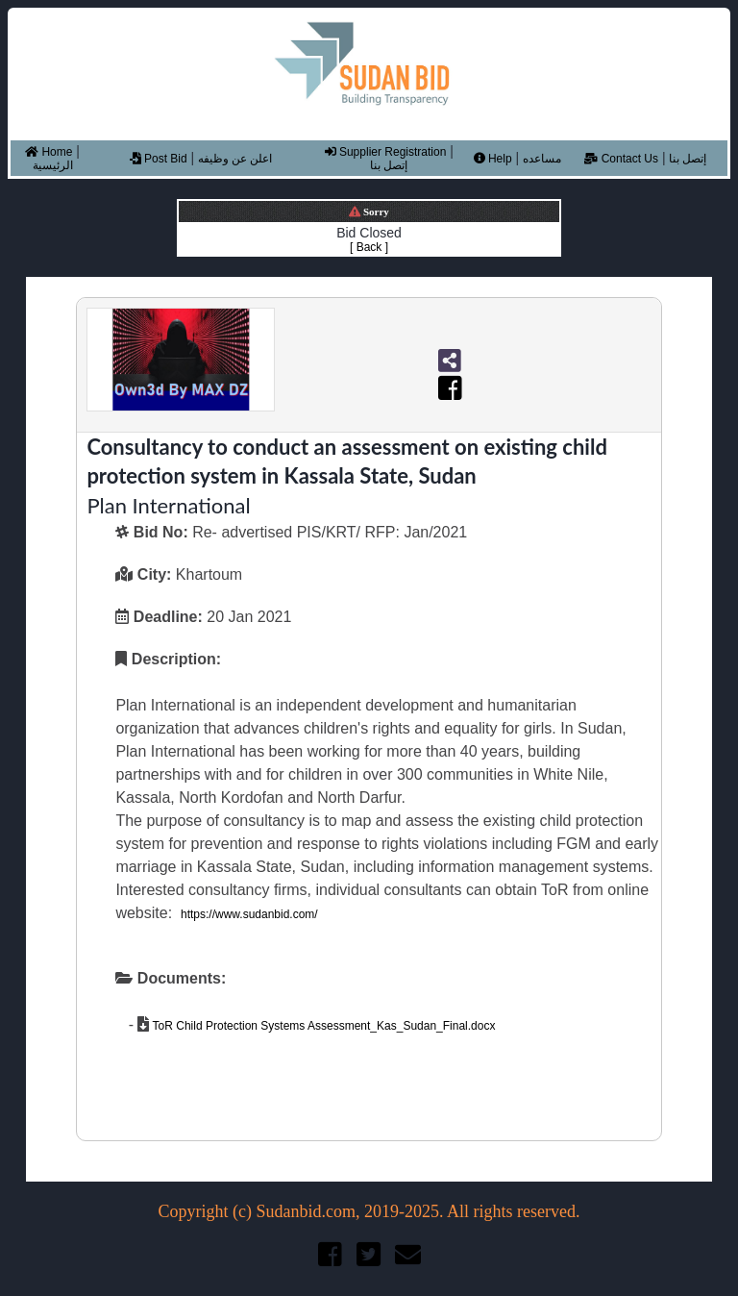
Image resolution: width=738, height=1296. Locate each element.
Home (48, 152)
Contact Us (621, 158)
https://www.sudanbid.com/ (249, 914)
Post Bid (158, 158)
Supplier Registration (386, 152)
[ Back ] (369, 247)
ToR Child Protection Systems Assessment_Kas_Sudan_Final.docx (322, 1026)
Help (493, 158)
